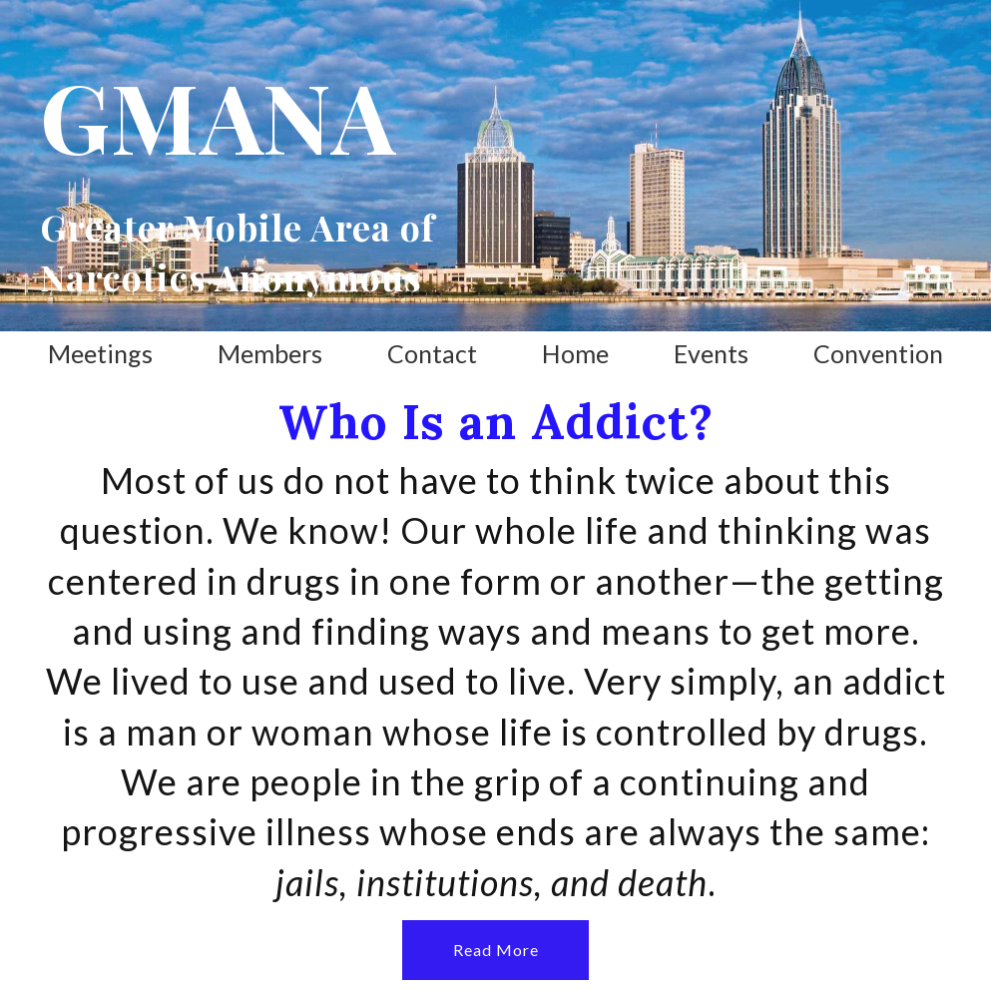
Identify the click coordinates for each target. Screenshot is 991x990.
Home (575, 353)
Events (711, 353)
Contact (432, 353)
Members (270, 353)
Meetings (100, 353)
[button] (495, 950)
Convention (878, 353)
